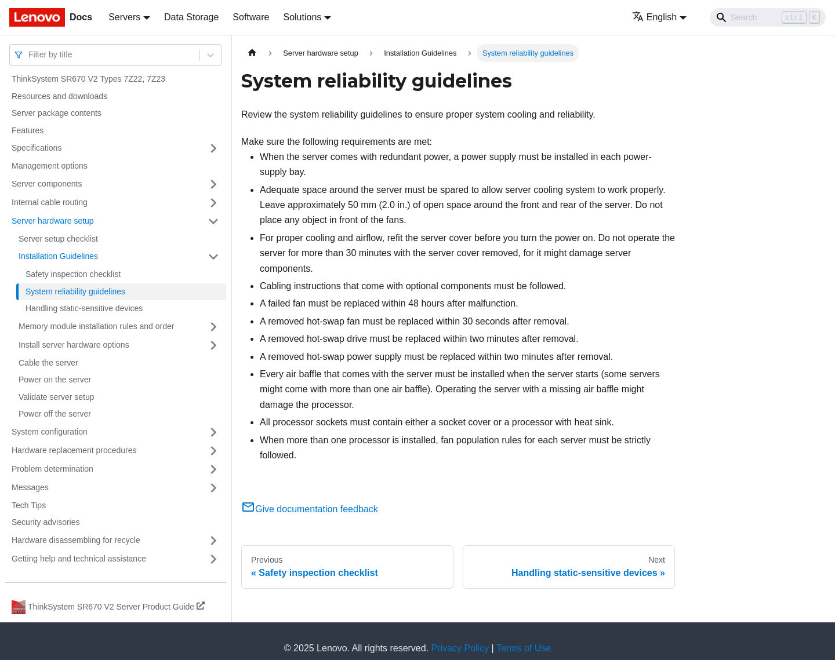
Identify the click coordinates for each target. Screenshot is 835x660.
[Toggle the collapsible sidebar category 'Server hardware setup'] (213, 221)
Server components (47, 183)
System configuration (50, 431)
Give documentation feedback (309, 509)
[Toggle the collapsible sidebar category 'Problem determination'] (213, 469)
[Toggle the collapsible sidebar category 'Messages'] (213, 488)
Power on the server (55, 379)
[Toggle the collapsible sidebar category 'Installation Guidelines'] (213, 256)
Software (251, 17)
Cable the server (48, 362)
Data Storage (191, 17)
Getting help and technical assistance (79, 558)
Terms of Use (523, 648)
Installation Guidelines (58, 256)
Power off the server (55, 413)
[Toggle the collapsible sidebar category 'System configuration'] (213, 432)
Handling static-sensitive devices (84, 308)
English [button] (654, 17)
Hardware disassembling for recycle (76, 540)
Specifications (36, 147)
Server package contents (56, 113)
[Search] (768, 17)
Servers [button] (124, 17)
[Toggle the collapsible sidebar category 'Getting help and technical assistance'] (213, 559)
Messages (30, 487)
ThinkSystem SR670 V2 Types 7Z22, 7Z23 (88, 78)
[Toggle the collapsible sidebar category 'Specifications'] (213, 148)
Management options (50, 165)
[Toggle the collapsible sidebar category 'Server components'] (213, 184)
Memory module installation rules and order (96, 326)
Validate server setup (56, 397)
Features (27, 130)
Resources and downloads (59, 96)
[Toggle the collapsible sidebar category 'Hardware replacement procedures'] (213, 451)
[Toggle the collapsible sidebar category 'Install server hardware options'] (213, 345)
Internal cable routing (50, 202)
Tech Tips (29, 505)
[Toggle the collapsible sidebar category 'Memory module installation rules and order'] (213, 327)
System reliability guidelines (75, 291)
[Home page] (252, 53)
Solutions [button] (302, 17)
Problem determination (52, 468)
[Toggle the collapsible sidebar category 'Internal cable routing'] (213, 203)
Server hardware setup (53, 220)
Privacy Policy (460, 648)
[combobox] (29, 54)
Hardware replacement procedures (74, 450)
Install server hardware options (74, 344)
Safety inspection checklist (73, 274)
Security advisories (46, 522)
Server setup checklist (58, 238)
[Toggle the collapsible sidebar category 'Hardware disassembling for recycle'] (213, 540)
